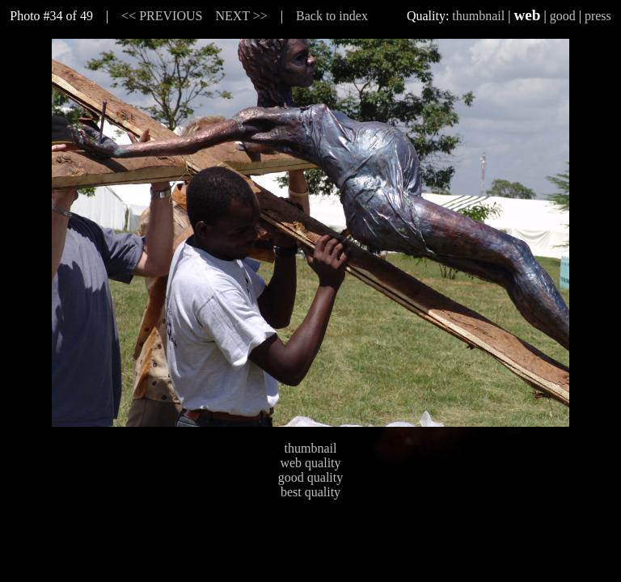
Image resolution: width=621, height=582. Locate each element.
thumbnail (478, 16)
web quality (310, 463)
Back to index (332, 16)
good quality (310, 477)
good (563, 16)
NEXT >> (241, 16)
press (598, 16)
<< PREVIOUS (161, 16)
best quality (310, 492)
